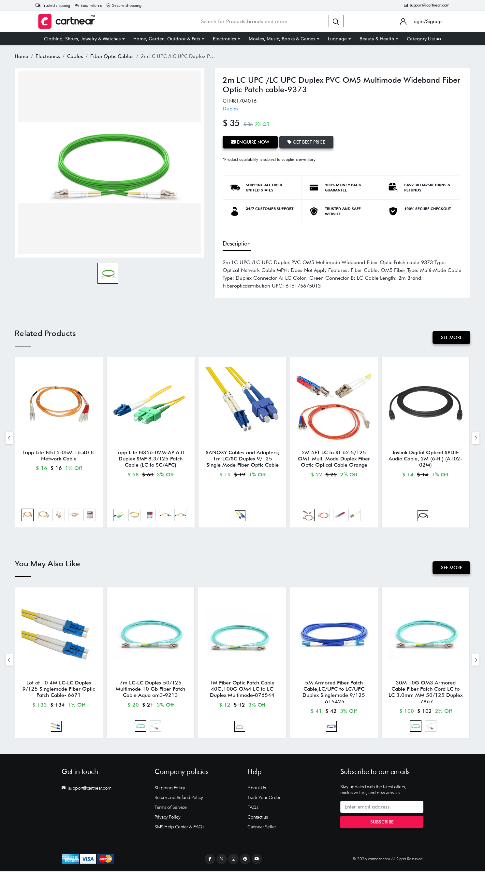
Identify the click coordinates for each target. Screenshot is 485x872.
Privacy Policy (167, 818)
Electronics (224, 39)
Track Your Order (263, 799)
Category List (424, 39)
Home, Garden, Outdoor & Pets (166, 39)
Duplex (231, 108)
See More (451, 337)
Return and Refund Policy (178, 799)
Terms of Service (170, 808)
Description (237, 243)
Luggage (337, 39)
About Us (256, 789)
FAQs (252, 808)
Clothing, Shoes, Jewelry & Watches (82, 39)
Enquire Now (250, 142)
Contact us (257, 818)
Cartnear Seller (261, 828)
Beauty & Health (377, 39)
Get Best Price (306, 142)
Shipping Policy (169, 789)
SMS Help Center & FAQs (179, 828)
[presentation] (9, 438)
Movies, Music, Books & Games (282, 39)
